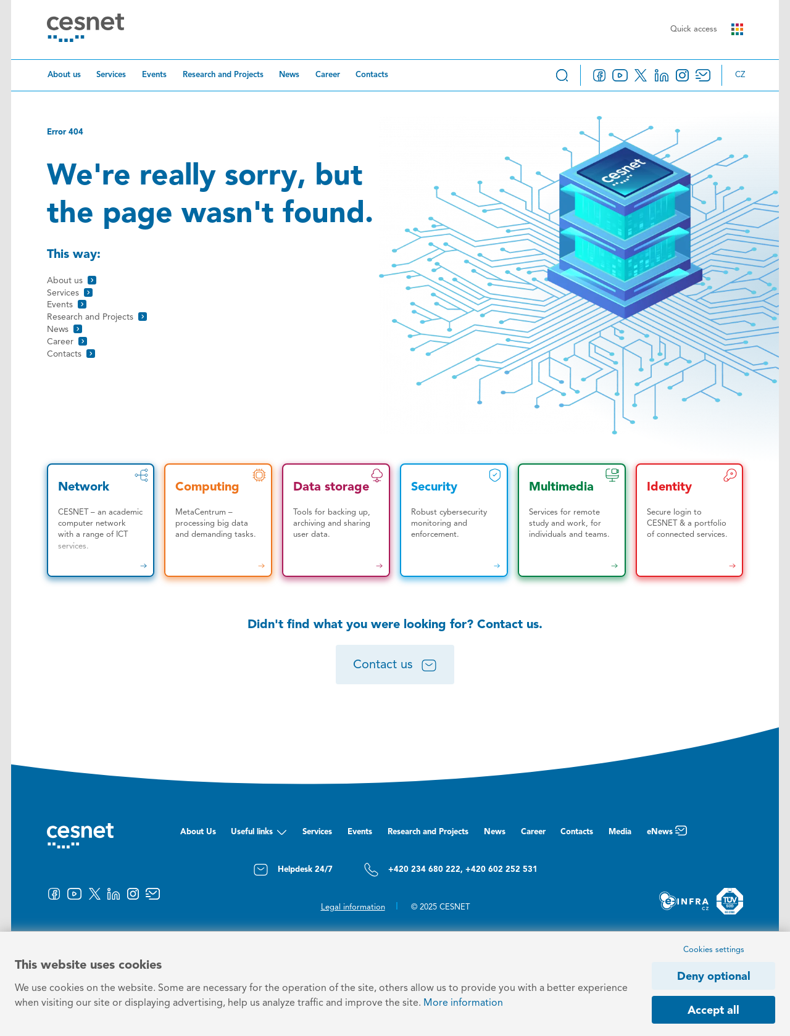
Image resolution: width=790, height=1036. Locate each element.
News (289, 75)
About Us (198, 832)
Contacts (372, 75)
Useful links (259, 835)
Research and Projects (223, 75)
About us (64, 75)
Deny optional (713, 976)
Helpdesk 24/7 (293, 869)
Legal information (353, 907)
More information (463, 1003)
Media (620, 832)
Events (154, 75)
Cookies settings (713, 950)
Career (327, 75)
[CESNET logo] (85, 30)
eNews (667, 835)
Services (111, 75)
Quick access (706, 29)
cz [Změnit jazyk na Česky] (740, 75)
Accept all (713, 1010)
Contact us (395, 666)
